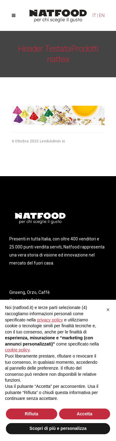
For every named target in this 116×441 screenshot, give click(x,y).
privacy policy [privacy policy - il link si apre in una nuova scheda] (50, 319)
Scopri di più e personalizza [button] (57, 428)
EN (102, 15)
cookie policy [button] (17, 349)
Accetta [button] (84, 413)
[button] (108, 310)
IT (94, 15)
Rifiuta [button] (31, 413)
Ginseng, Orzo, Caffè (29, 292)
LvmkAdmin (50, 141)
